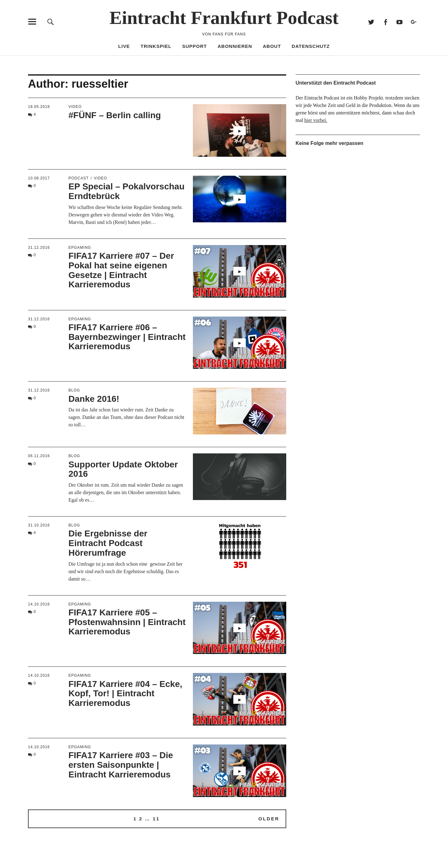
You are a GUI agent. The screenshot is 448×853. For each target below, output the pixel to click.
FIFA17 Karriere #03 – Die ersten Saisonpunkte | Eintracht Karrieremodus (120, 764)
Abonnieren (234, 46)
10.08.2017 (39, 178)
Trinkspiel (156, 46)
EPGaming (79, 247)
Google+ (414, 21)
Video (75, 106)
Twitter (371, 21)
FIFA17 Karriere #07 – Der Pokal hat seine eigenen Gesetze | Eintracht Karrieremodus (121, 270)
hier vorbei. (315, 120)
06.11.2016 (39, 456)
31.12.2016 (39, 247)
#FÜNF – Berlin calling (114, 115)
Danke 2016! (93, 399)
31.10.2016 (39, 525)
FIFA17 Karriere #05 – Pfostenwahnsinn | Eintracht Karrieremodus (127, 622)
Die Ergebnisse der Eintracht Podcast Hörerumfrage (107, 543)
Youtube (400, 21)
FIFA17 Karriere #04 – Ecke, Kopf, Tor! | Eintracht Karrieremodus (125, 693)
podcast (78, 178)
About (272, 46)
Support (194, 46)
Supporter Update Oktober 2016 (123, 469)
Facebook (385, 21)
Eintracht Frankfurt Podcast (224, 17)
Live (124, 46)
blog (74, 390)
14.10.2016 (39, 604)
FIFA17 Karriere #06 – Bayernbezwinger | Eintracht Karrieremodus (127, 336)
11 (156, 818)
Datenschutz (311, 46)
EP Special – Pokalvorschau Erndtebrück (126, 191)
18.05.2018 (39, 106)
